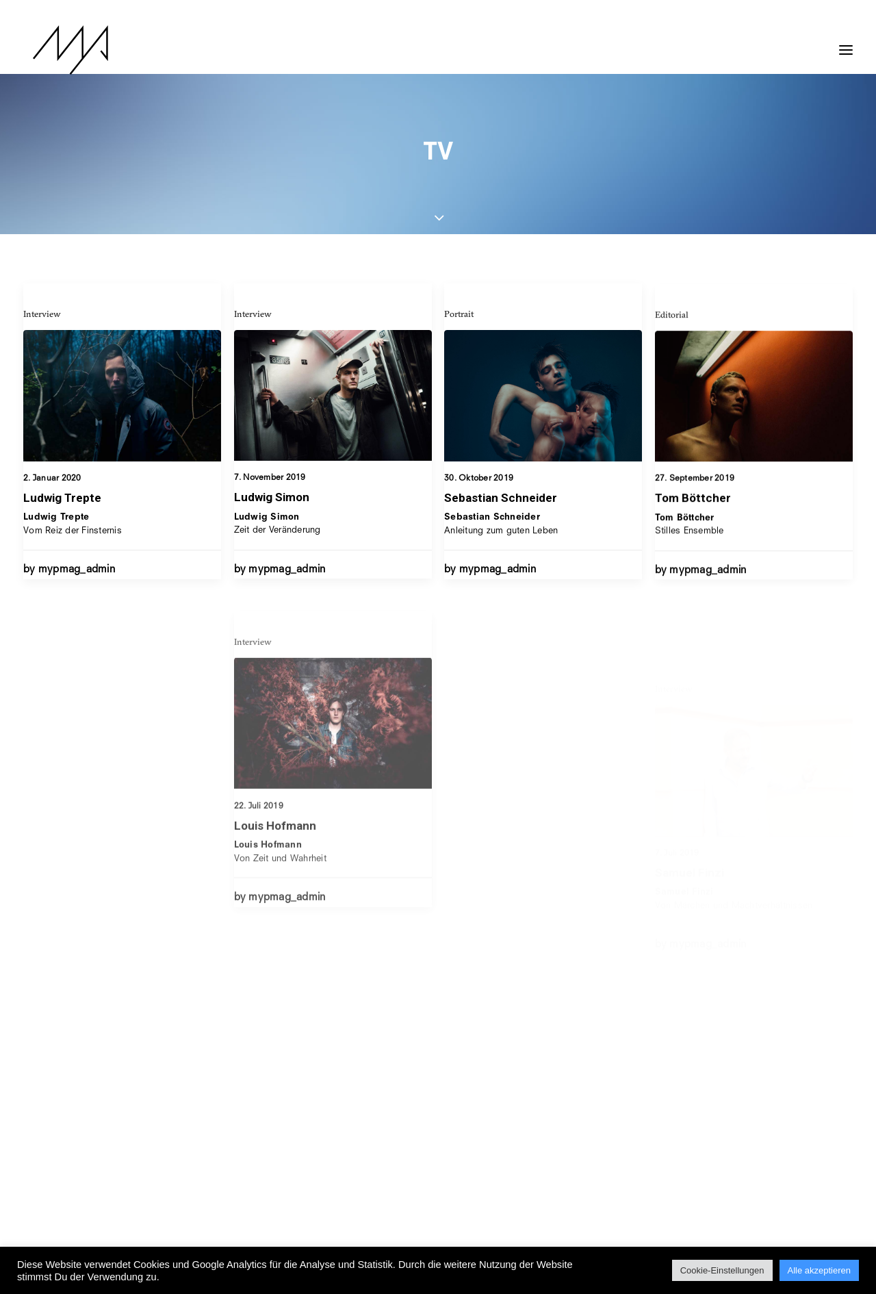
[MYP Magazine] (61, 50)
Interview (42, 313)
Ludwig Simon (271, 498)
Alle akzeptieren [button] (819, 1270)
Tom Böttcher (693, 530)
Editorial (671, 346)
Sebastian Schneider (500, 509)
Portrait (459, 325)
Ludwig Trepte (62, 498)
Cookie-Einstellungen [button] (722, 1270)
